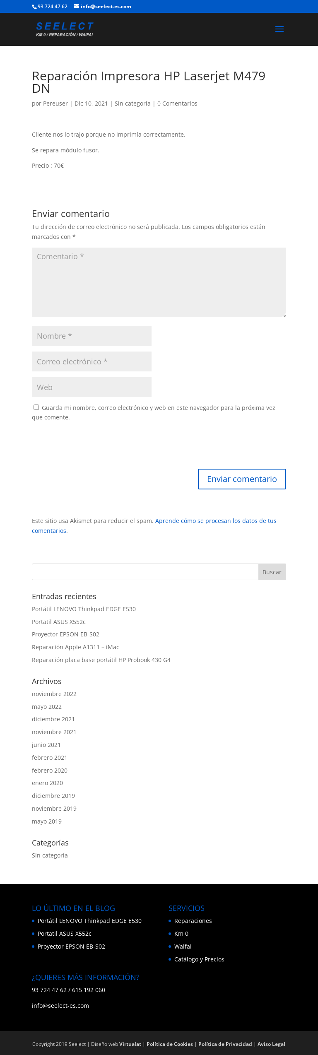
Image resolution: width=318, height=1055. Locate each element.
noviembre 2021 (54, 732)
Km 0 (181, 933)
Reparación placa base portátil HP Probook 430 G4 (101, 660)
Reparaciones (193, 921)
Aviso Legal (271, 1044)
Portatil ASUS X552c (59, 622)
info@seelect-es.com (60, 1005)
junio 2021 (46, 745)
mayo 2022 (47, 707)
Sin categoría (133, 103)
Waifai (183, 946)
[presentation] (95, 448)
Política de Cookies (170, 1044)
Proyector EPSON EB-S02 (65, 634)
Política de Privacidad (225, 1044)
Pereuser (55, 103)
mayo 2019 (47, 821)
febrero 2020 (49, 770)
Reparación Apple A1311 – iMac (75, 647)
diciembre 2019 (53, 796)
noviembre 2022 (54, 694)
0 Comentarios (177, 103)
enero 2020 (47, 783)
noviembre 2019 (54, 808)
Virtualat (130, 1044)
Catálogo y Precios (199, 959)
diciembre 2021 (53, 719)
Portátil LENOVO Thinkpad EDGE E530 (84, 609)
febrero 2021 (49, 757)
